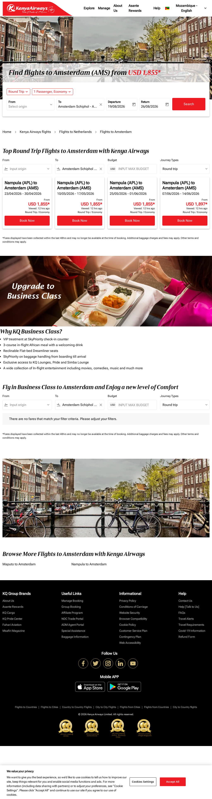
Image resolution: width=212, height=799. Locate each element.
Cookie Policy (127, 624)
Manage (104, 8)
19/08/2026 (116, 106)
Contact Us (185, 600)
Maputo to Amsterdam (19, 564)
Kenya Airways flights (35, 132)
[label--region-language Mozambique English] (186, 8)
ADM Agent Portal (72, 624)
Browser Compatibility (133, 618)
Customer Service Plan (133, 630)
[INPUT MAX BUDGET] (135, 169)
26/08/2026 (149, 106)
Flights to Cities (49, 707)
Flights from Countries (156, 707)
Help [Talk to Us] (188, 606)
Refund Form (186, 636)
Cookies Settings (143, 781)
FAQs (181, 612)
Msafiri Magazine (13, 630)
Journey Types (169, 160)
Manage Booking (72, 600)
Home (6, 132)
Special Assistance (73, 630)
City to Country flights (185, 707)
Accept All (172, 781)
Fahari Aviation (12, 624)
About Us (117, 8)
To (59, 101)
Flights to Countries (26, 707)
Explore (89, 8)
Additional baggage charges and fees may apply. (154, 238)
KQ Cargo (8, 612)
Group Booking (71, 606)
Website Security (129, 612)
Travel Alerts (186, 618)
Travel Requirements (191, 624)
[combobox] (28, 106)
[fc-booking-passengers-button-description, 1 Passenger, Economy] (50, 91)
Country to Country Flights (77, 707)
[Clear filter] (100, 169)
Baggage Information (75, 636)
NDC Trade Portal (72, 618)
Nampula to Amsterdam (89, 564)
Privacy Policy (127, 600)
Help (156, 8)
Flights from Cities (130, 707)
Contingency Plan (130, 636)
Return (145, 101)
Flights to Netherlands (75, 132)
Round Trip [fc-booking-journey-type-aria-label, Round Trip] (16, 92)
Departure (114, 101)
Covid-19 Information (191, 630)
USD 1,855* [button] (144, 72)
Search (189, 104)
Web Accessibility (130, 642)
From (11, 101)
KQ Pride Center (12, 618)
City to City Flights (106, 707)
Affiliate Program (72, 612)
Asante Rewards (135, 8)
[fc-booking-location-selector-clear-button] (101, 104)
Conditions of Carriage (133, 606)
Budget (112, 160)
